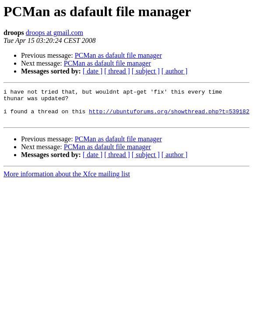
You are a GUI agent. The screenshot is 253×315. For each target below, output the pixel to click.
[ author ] (175, 71)
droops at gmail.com (54, 32)
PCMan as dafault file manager (118, 55)
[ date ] (92, 71)
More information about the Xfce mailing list (67, 180)
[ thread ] (117, 71)
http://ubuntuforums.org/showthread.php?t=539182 (169, 116)
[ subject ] (146, 71)
